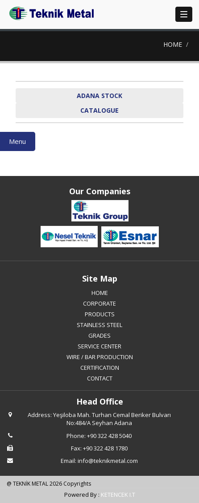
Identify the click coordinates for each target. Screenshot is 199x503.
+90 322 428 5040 (109, 436)
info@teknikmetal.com (108, 461)
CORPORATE (99, 303)
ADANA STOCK (99, 95)
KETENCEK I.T (118, 495)
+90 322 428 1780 (105, 448)
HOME (172, 44)
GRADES (99, 335)
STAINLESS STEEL (99, 325)
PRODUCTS (100, 314)
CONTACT (99, 378)
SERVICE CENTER (99, 346)
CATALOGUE (99, 110)
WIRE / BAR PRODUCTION (99, 357)
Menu (17, 141)
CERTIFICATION (99, 368)
